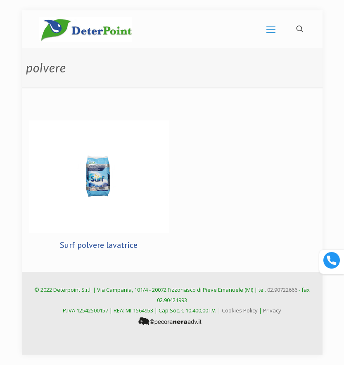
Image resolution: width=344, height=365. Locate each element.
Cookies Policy (240, 310)
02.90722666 (282, 289)
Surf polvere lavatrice (99, 245)
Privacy (272, 310)
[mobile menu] (271, 29)
